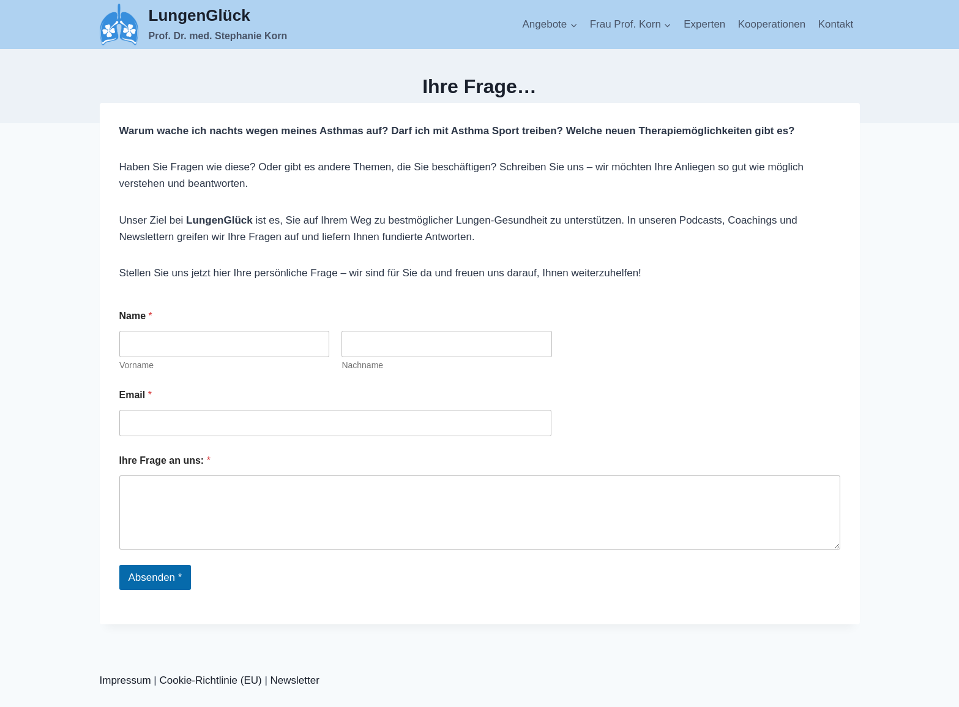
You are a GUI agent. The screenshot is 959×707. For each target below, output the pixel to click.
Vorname (136, 365)
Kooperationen (772, 24)
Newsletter (295, 680)
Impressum (125, 680)
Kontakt (836, 24)
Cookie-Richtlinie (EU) (210, 680)
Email (135, 395)
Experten (704, 24)
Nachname (362, 365)
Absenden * (155, 577)
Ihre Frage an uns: (165, 460)
